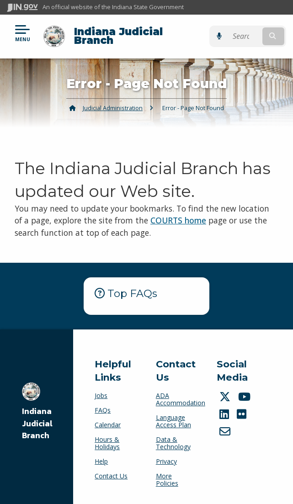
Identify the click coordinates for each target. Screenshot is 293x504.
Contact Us (111, 476)
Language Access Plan (173, 421)
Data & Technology (173, 443)
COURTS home (178, 220)
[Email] (226, 431)
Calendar (108, 424)
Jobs (101, 395)
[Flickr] (243, 414)
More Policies (167, 480)
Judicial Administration (113, 108)
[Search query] (247, 36)
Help (101, 461)
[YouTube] (245, 396)
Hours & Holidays (107, 443)
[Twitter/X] (226, 396)
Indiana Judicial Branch (118, 36)
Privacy (166, 461)
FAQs (103, 410)
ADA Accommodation (180, 399)
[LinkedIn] (225, 414)
